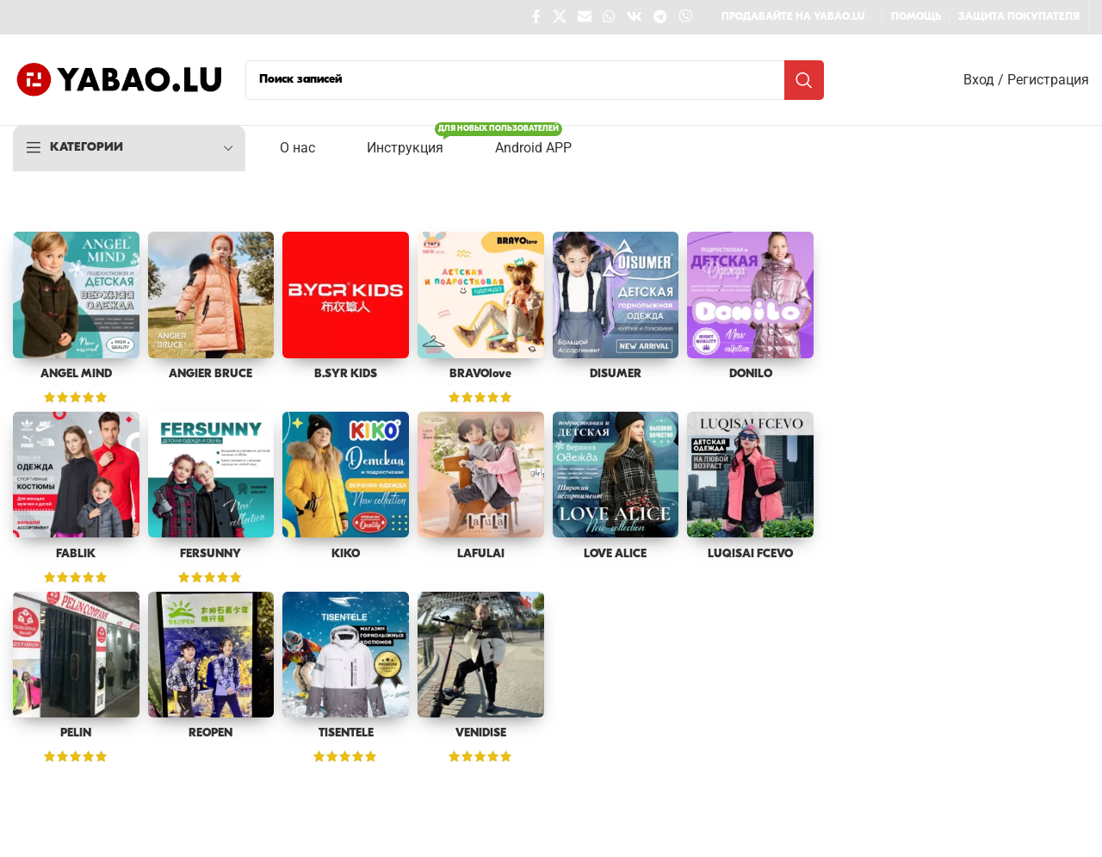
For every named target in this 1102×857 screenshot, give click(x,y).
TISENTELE (346, 733)
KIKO (346, 554)
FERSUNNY (211, 554)
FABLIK (76, 554)
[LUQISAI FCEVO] (750, 475)
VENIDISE (480, 733)
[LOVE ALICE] (616, 475)
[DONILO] (750, 295)
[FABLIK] (76, 475)
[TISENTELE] (345, 654)
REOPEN (211, 733)
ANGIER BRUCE (211, 374)
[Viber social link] (685, 17)
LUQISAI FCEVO (750, 554)
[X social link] (559, 17)
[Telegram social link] (659, 17)
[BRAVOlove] (481, 295)
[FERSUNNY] (211, 475)
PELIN (76, 733)
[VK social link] (634, 17)
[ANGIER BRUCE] (211, 295)
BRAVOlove (481, 374)
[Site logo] (120, 79)
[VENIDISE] (481, 654)
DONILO (750, 374)
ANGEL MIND (76, 374)
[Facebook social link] (537, 17)
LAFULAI (481, 554)
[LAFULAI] (481, 475)
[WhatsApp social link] (609, 17)
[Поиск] (534, 80)
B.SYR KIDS (346, 374)
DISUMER (615, 374)
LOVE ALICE (615, 554)
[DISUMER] (616, 295)
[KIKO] (345, 475)
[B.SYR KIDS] (345, 295)
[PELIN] (76, 654)
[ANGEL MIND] (76, 295)
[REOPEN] (211, 654)
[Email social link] (584, 17)
